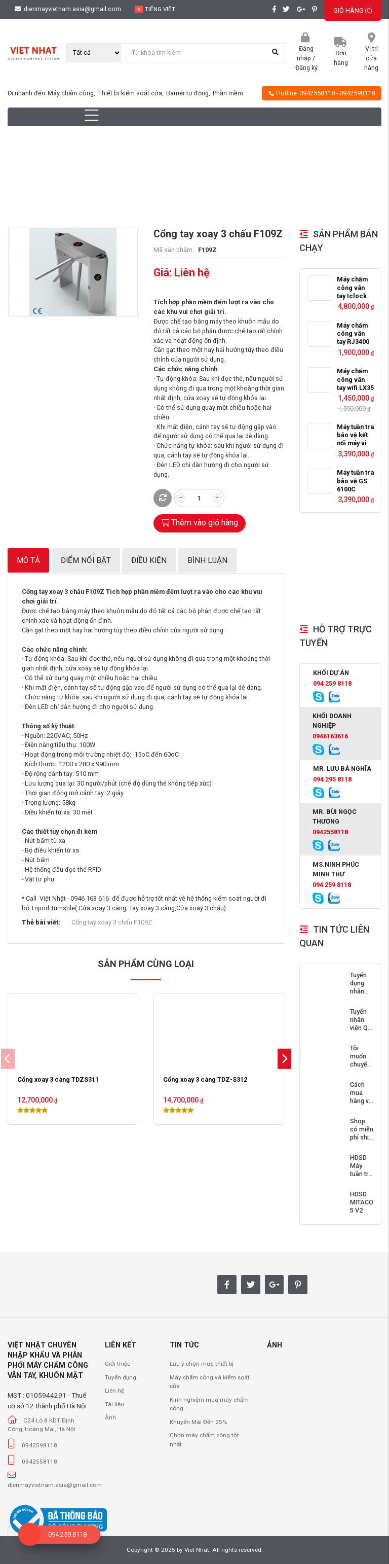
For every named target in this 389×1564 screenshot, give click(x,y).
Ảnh (110, 1417)
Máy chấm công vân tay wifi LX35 (355, 379)
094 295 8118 (332, 779)
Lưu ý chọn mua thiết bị (202, 1363)
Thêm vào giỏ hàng (200, 522)
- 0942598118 (355, 93)
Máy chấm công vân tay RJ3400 (353, 334)
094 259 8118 (332, 683)
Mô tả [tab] (28, 560)
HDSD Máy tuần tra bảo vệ (361, 1170)
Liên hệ (114, 1390)
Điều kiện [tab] (149, 560)
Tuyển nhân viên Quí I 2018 (361, 1024)
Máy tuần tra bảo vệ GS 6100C (355, 481)
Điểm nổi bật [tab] (86, 560)
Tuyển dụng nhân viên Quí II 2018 (361, 991)
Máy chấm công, (72, 93)
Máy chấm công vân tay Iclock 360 (352, 291)
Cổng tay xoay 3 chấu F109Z (111, 922)
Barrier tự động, (189, 93)
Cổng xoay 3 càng (201, 180)
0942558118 (317, 93)
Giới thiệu (118, 1363)
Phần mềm (228, 93)
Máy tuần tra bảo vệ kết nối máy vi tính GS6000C (355, 443)
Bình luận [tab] (207, 560)
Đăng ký (306, 68)
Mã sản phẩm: (173, 250)
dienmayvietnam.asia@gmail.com (68, 9)
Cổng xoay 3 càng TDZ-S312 (205, 1079)
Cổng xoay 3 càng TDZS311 (58, 1079)
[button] (284, 1059)
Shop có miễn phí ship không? (361, 1133)
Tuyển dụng (120, 1377)
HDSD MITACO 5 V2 (361, 1202)
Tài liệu (114, 1404)
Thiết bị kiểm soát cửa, (131, 93)
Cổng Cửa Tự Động (129, 180)
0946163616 (330, 736)
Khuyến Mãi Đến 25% (198, 1422)
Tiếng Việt (155, 9)
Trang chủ (72, 180)
